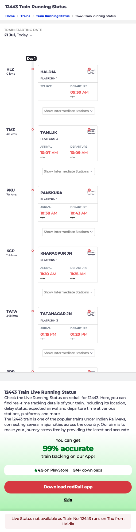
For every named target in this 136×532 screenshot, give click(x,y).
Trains (25, 16)
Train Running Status (52, 16)
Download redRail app (68, 486)
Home (10, 16)
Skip (68, 499)
